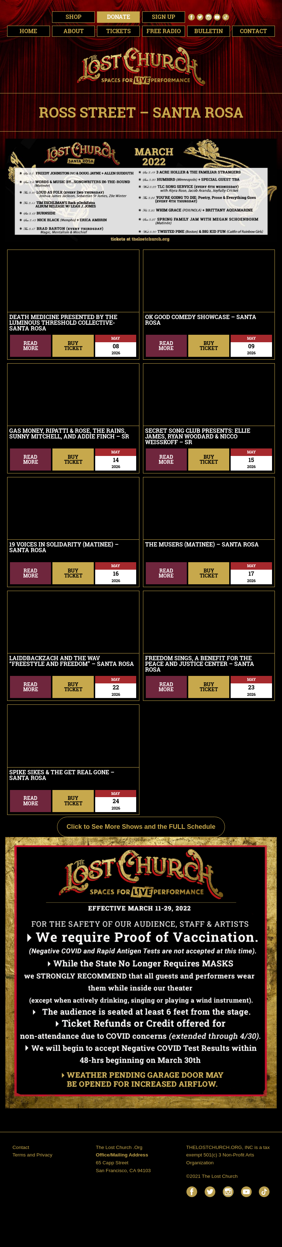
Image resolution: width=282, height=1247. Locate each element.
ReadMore (30, 345)
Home (28, 31)
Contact (20, 1147)
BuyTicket (73, 345)
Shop (73, 17)
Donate (118, 17)
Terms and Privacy (32, 1155)
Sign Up (163, 17)
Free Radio (164, 31)
